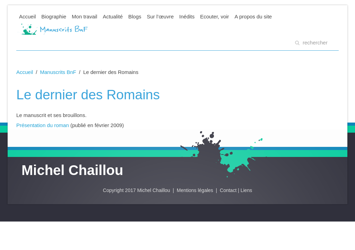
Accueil (27, 16)
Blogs (134, 16)
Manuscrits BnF (58, 72)
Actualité (113, 16)
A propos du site (253, 16)
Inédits (186, 16)
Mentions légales (196, 190)
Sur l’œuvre (160, 16)
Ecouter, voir (214, 16)
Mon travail (84, 16)
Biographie (53, 16)
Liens (246, 190)
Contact (228, 190)
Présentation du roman (42, 125)
